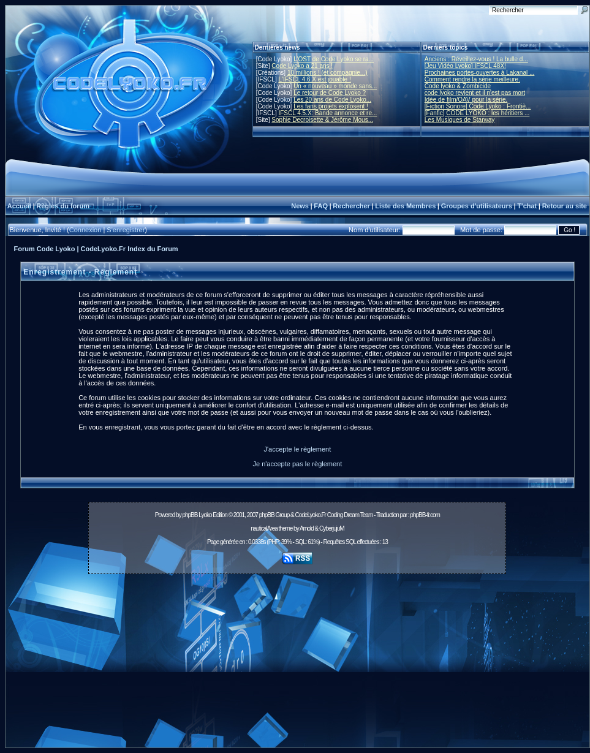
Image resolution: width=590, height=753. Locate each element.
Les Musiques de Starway (460, 119)
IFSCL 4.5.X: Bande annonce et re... (327, 113)
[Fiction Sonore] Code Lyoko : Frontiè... (478, 106)
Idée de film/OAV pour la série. (466, 99)
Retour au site (564, 206)
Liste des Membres (405, 206)
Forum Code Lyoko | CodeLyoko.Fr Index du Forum (96, 248)
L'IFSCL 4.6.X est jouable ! (314, 79)
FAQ (321, 206)
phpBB (189, 515)
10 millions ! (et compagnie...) (327, 72)
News (300, 206)
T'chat (527, 206)
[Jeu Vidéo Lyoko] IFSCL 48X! (465, 65)
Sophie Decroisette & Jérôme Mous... (322, 119)
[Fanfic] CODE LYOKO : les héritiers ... (477, 113)
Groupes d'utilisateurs (476, 206)
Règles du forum (62, 206)
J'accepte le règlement (297, 449)
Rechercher (351, 206)
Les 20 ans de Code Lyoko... (332, 99)
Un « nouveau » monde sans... (335, 86)
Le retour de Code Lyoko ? (329, 92)
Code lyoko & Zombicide (458, 86)
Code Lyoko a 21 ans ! (302, 65)
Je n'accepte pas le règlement (297, 463)
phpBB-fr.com (425, 515)
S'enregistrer (126, 229)
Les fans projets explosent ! (330, 106)
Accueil (19, 206)
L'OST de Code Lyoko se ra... (333, 59)
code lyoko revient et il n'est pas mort (475, 92)
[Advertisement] (297, 664)
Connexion (85, 229)
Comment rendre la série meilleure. (472, 79)
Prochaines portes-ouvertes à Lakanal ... (480, 72)
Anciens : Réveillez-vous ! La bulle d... (476, 59)
